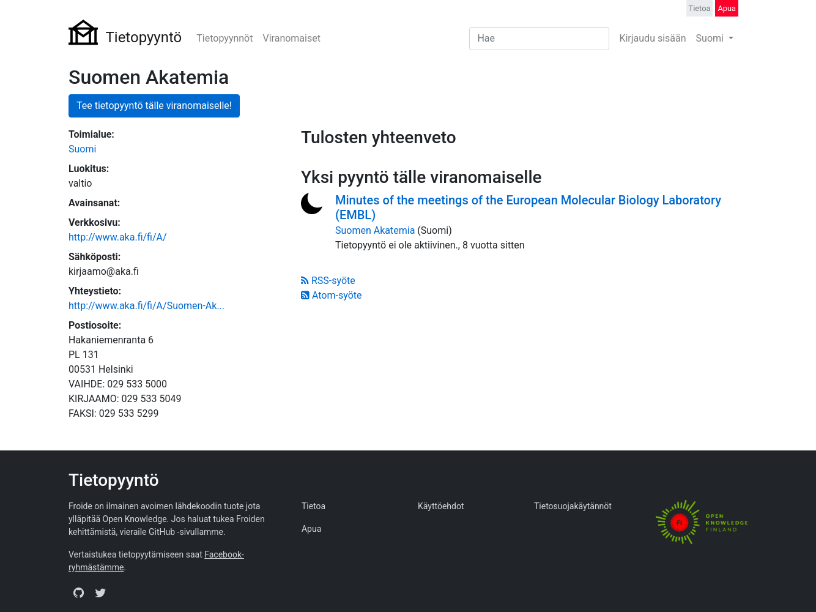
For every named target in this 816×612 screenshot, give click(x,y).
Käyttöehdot (441, 506)
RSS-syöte (328, 280)
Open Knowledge (135, 519)
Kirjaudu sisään (652, 38)
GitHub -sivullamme (186, 532)
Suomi (711, 38)
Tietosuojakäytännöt (573, 506)
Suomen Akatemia (375, 230)
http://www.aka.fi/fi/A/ (118, 237)
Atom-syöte (331, 295)
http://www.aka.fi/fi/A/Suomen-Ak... (146, 306)
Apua (727, 8)
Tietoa (700, 8)
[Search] (539, 38)
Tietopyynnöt (224, 38)
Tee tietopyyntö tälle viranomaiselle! (154, 105)
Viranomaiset (291, 38)
